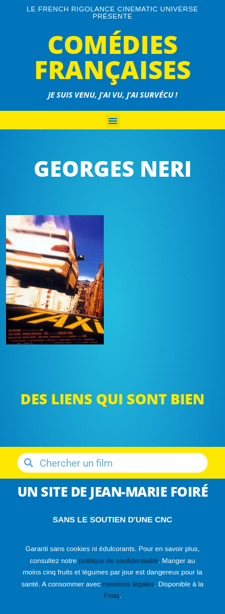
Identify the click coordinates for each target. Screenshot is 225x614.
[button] (113, 120)
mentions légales (128, 584)
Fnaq (111, 595)
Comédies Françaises (112, 56)
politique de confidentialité (118, 560)
